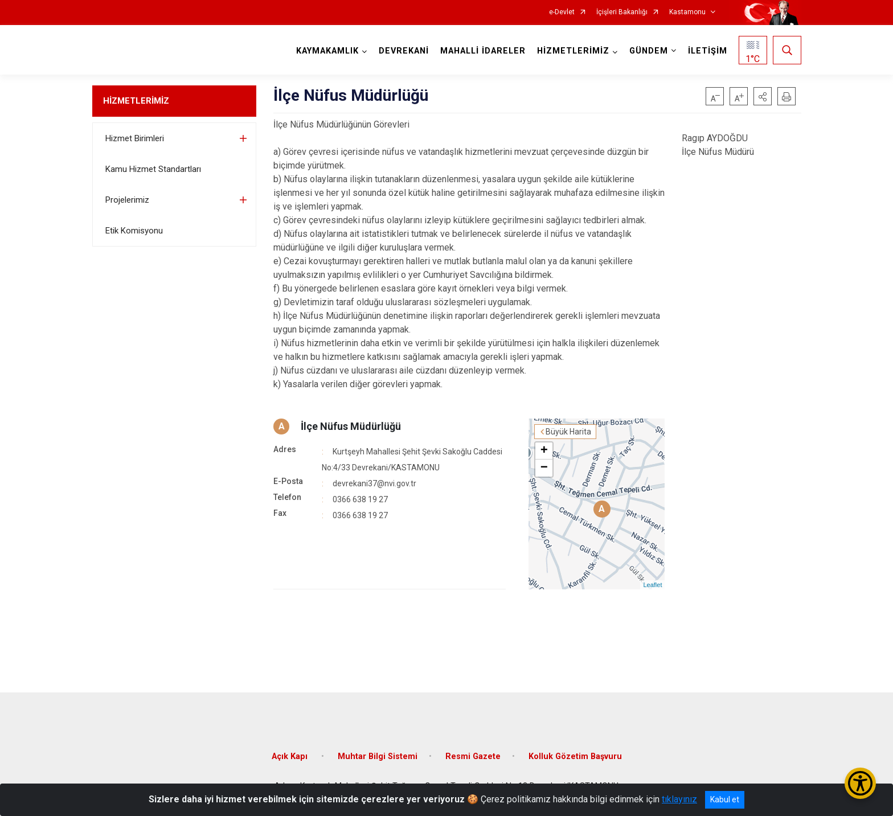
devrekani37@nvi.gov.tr (374, 483)
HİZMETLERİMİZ (136, 101)
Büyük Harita (568, 431)
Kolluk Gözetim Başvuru (575, 756)
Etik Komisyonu (134, 230)
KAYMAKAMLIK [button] (327, 51)
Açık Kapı (291, 756)
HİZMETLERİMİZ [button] (573, 51)
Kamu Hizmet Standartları (153, 169)
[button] (762, 96)
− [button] (544, 468)
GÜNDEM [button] (648, 51)
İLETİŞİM (707, 51)
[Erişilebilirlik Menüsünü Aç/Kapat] (860, 783)
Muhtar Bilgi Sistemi (377, 756)
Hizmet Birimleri (134, 138)
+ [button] (544, 451)
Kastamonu (687, 12)
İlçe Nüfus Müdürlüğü (351, 426)
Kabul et (724, 799)
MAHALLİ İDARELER (483, 51)
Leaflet (652, 584)
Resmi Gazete (473, 756)
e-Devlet (562, 12)
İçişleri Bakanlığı (622, 12)
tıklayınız (679, 799)
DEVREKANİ (404, 51)
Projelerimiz (127, 200)
